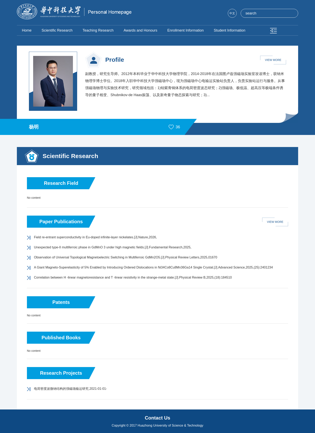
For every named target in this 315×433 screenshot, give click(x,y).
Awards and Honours (140, 30)
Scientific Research (57, 30)
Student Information (229, 30)
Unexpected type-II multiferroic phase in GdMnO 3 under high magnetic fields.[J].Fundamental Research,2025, (112, 247)
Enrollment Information (185, 30)
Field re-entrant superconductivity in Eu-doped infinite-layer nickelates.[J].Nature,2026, (95, 237)
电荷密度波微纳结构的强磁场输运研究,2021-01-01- (70, 388)
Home (27, 30)
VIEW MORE (273, 60)
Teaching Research (98, 30)
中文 (232, 13)
